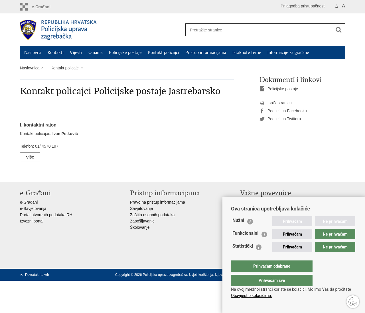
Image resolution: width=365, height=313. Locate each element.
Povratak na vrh (37, 275)
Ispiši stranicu (275, 103)
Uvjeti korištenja (201, 275)
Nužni (238, 231)
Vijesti (76, 52)
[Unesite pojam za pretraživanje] (257, 30)
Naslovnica (29, 68)
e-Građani (29, 202)
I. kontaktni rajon (38, 125)
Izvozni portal (31, 221)
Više (30, 157)
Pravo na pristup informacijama (157, 202)
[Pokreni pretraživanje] (338, 29)
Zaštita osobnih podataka (152, 214)
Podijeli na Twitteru (280, 119)
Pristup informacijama (205, 52)
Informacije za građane (288, 52)
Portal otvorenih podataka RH (46, 214)
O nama (95, 52)
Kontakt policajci (163, 52)
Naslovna (32, 52)
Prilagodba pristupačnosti (303, 6)
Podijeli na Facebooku (283, 111)
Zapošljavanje (142, 221)
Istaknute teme (246, 52)
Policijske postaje (125, 52)
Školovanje (140, 227)
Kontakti (56, 52)
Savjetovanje (141, 208)
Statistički (242, 257)
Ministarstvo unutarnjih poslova (267, 202)
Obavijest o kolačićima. (251, 295)
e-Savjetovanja (33, 208)
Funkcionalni (245, 244)
